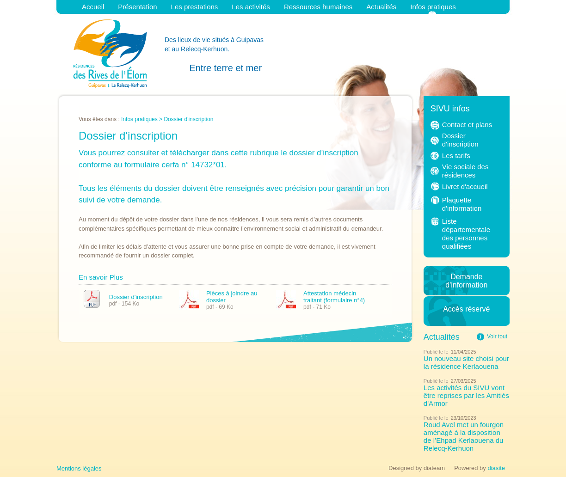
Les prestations (194, 7)
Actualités (381, 7)
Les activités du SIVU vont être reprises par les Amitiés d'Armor (466, 395)
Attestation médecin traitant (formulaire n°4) (334, 297)
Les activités (251, 7)
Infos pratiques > (142, 119)
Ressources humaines (318, 7)
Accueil (93, 7)
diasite (496, 468)
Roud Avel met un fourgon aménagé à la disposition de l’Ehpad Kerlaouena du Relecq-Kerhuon (464, 436)
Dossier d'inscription (136, 296)
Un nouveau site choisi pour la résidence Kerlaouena (466, 362)
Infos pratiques (432, 7)
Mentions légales (79, 468)
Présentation (137, 7)
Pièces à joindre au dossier (232, 297)
